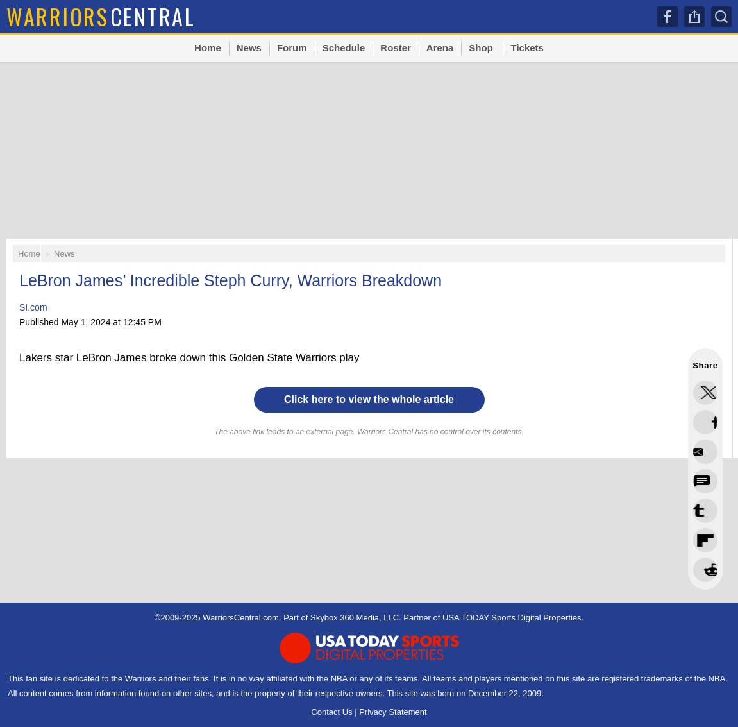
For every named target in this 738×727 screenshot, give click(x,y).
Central (101, 16)
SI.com (33, 307)
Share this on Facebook (705, 422)
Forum (292, 47)
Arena (440, 47)
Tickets (526, 47)
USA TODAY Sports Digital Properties (512, 617)
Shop (481, 47)
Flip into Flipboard (705, 511)
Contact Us (331, 712)
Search (721, 16)
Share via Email (705, 570)
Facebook (667, 16)
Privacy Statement (393, 712)
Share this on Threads (705, 452)
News (249, 47)
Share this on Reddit (705, 540)
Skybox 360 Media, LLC (354, 617)
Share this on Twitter (705, 393)
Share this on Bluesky (705, 481)
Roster (395, 47)
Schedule (344, 47)
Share (694, 16)
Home (207, 47)
